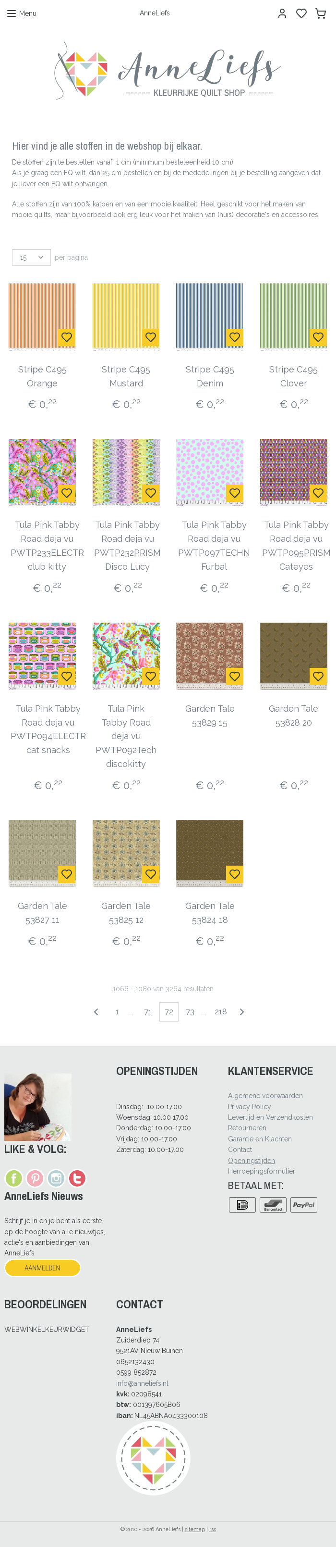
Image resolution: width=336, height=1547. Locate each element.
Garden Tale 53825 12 (126, 913)
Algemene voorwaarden (265, 1096)
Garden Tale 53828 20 (293, 715)
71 (148, 1011)
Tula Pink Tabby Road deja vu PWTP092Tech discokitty (126, 736)
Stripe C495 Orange (42, 376)
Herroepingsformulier (261, 1171)
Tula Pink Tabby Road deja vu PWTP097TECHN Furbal (214, 545)
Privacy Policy (249, 1107)
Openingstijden (251, 1160)
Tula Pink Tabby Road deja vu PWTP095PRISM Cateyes (296, 545)
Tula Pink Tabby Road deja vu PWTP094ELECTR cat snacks (48, 729)
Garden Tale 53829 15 (210, 715)
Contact (240, 1149)
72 (169, 1011)
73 (190, 1011)
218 (221, 1011)
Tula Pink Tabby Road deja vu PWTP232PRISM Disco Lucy (127, 545)
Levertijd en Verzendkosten (270, 1117)
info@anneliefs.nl (142, 1383)
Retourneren (247, 1128)
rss (212, 1529)
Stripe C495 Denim (210, 376)
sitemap (195, 1529)
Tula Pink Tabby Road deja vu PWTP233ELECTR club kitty (47, 545)
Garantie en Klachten (260, 1139)
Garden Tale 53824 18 (210, 913)
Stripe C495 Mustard (126, 376)
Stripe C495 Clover (293, 376)
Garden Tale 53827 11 (42, 913)
